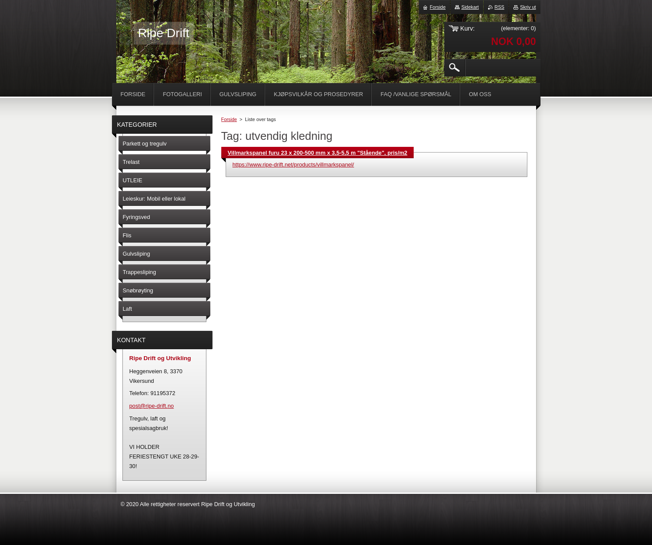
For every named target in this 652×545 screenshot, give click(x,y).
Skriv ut (528, 7)
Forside (229, 119)
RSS (499, 7)
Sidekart (470, 7)
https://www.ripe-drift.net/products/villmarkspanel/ (293, 164)
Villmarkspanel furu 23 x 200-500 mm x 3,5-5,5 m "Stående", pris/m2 (318, 152)
